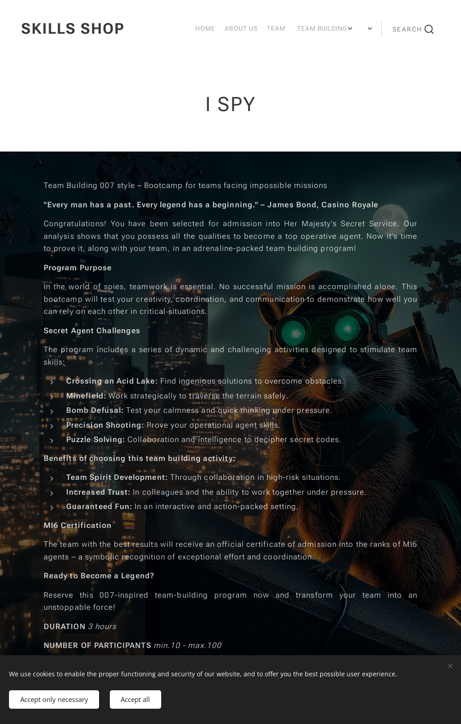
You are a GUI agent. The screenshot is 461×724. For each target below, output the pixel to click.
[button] (413, 29)
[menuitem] (287, 29)
